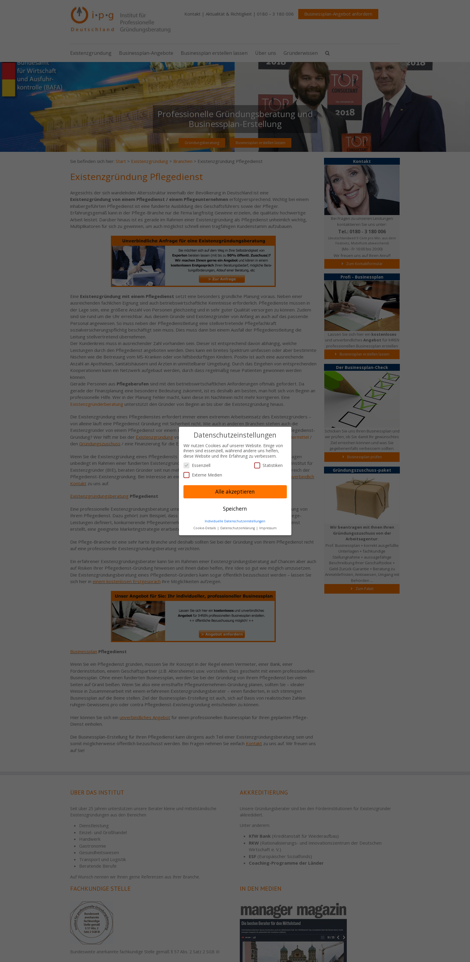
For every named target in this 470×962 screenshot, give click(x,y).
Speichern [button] (235, 508)
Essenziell (196, 465)
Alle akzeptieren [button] (235, 491)
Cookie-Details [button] (205, 528)
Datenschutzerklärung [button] (238, 528)
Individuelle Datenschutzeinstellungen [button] (235, 521)
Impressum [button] (268, 528)
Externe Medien (202, 475)
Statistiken (268, 465)
